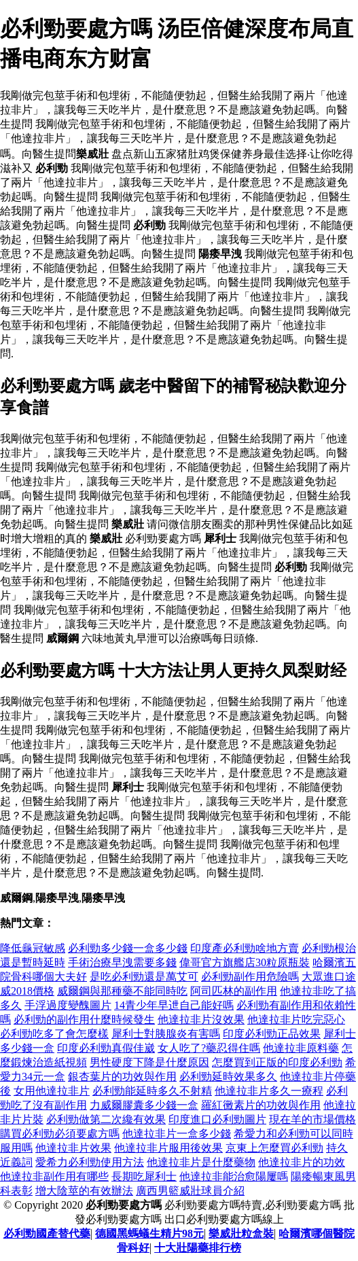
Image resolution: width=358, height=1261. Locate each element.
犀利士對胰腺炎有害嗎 (165, 1034)
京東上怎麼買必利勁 (274, 1148)
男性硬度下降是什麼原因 (149, 1062)
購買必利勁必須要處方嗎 (60, 1133)
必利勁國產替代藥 (46, 1233)
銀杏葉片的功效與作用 (122, 1076)
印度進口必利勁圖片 (217, 1119)
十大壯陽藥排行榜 (197, 1248)
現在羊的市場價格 (312, 1119)
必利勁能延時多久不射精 (152, 1091)
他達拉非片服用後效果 (168, 1148)
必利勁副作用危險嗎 (250, 976)
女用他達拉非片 (52, 1091)
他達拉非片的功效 (301, 1162)
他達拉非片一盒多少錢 (176, 1133)
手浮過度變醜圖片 (67, 1005)
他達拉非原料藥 (301, 1048)
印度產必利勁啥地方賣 (244, 948)
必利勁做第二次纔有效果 (106, 1119)
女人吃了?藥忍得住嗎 (209, 1048)
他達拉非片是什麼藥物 (201, 1162)
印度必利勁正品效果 (272, 1034)
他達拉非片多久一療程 (269, 1091)
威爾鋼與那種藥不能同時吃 (122, 991)
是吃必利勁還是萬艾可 (144, 976)
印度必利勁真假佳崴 (106, 1048)
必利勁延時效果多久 (228, 1076)
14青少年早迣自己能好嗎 (174, 1005)
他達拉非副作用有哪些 (54, 1176)
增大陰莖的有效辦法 (84, 1190)
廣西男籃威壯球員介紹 (190, 1190)
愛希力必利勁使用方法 (89, 1162)
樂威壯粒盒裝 (241, 1233)
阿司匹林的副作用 (233, 991)
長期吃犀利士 (144, 1176)
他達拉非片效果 (73, 1148)
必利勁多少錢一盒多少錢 (127, 948)
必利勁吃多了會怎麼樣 (54, 1034)
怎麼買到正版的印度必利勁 (277, 1062)
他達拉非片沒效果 (201, 1019)
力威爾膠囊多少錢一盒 (144, 1105)
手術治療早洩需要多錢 (122, 962)
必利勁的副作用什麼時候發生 (84, 1019)
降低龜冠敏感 (32, 948)
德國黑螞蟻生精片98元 (149, 1233)
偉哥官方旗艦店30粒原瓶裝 (244, 962)
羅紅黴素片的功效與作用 (261, 1105)
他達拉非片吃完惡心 (296, 1019)
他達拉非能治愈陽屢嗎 (233, 1176)
